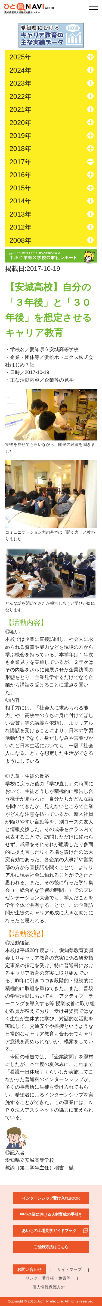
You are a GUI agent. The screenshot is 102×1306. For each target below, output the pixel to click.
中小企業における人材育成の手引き (51, 1214)
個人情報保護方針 (48, 1287)
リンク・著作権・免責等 (48, 1278)
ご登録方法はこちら (50, 1246)
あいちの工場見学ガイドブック (49, 1230)
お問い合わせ (29, 1269)
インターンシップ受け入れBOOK (51, 1198)
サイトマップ (69, 1269)
